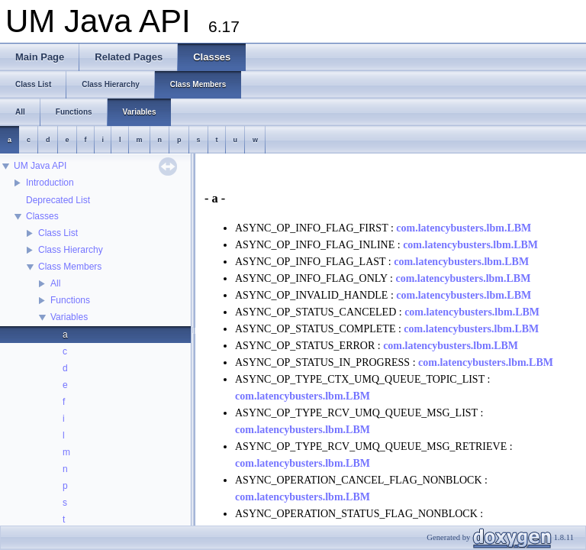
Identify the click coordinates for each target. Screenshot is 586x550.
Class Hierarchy (70, 249)
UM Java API (40, 165)
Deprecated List (58, 200)
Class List (58, 233)
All (55, 283)
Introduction (50, 182)
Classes (42, 216)
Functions (70, 300)
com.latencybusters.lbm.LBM (463, 228)
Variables (69, 317)
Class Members (69, 266)
